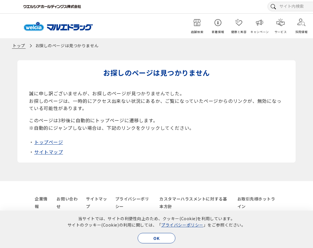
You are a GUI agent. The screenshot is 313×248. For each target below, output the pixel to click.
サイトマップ (48, 151)
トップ (18, 45)
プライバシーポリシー (182, 225)
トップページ (48, 141)
